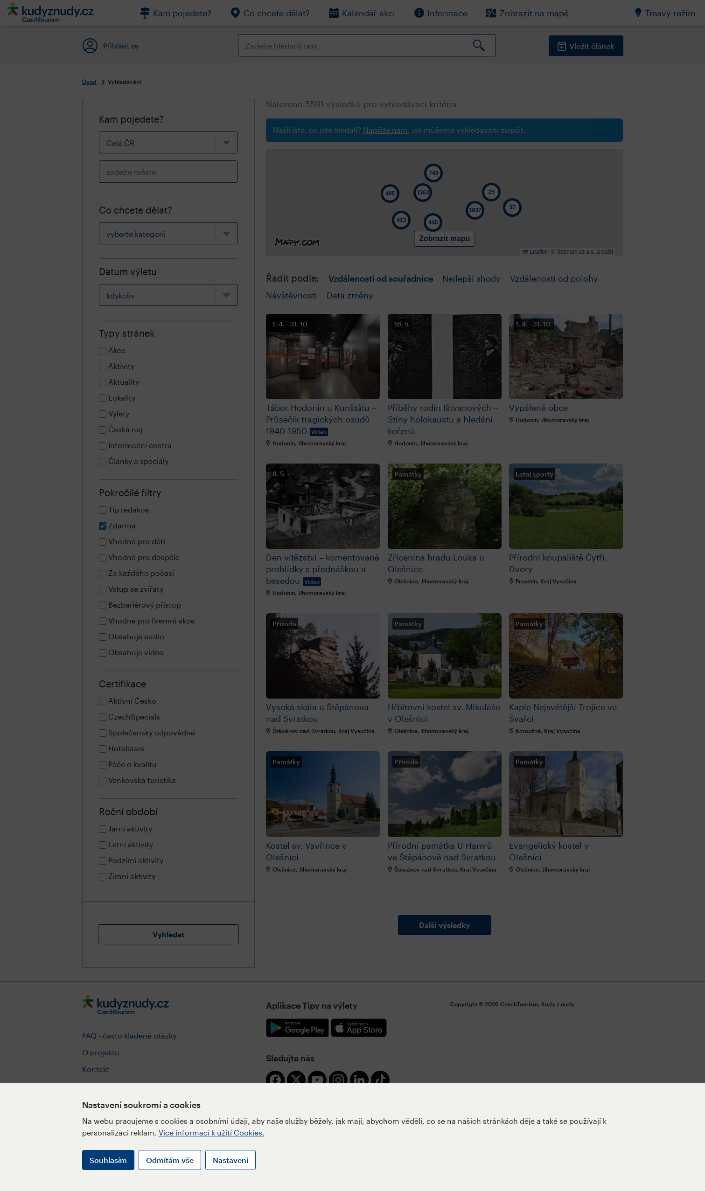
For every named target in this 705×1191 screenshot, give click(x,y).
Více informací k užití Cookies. (212, 1132)
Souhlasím (108, 1160)
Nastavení (230, 1160)
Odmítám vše (170, 1160)
